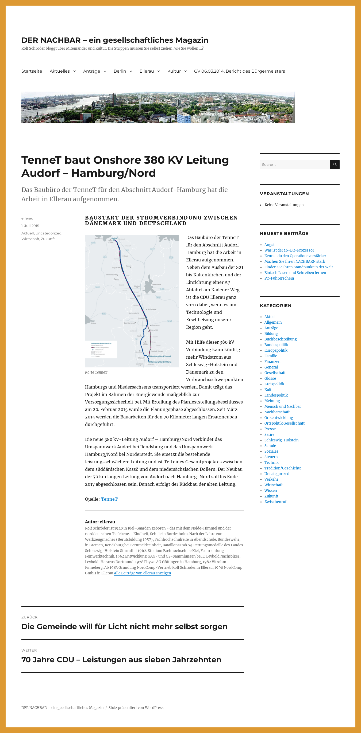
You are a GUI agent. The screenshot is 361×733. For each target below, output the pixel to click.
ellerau (27, 218)
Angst (269, 244)
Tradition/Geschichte (282, 468)
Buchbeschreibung (280, 339)
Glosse (270, 378)
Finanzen (272, 361)
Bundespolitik (276, 345)
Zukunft (48, 239)
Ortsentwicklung (278, 418)
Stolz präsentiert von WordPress (136, 707)
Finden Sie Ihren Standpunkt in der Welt (298, 267)
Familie (270, 356)
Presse (270, 429)
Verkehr (271, 479)
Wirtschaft (30, 239)
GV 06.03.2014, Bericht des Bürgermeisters (239, 71)
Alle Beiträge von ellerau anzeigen (142, 573)
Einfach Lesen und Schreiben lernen (295, 273)
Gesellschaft (275, 373)
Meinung (272, 401)
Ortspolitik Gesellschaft (284, 423)
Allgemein (273, 322)
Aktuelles (60, 71)
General (271, 367)
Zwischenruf (275, 502)
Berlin (120, 71)
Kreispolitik (274, 384)
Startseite (31, 71)
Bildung (271, 333)
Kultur (174, 71)
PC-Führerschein (279, 278)
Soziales (271, 451)
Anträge (91, 71)
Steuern (271, 457)
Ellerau (147, 71)
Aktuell (27, 233)
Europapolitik (275, 350)
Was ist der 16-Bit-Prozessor (289, 250)
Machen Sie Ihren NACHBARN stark (294, 261)
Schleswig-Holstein (281, 440)
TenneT (109, 499)
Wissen (270, 490)
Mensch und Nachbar (282, 406)
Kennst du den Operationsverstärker (295, 256)
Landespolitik (276, 395)
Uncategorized (49, 233)
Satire (269, 434)
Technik (271, 462)
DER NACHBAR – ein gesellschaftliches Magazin (114, 40)
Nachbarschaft (277, 412)
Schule (270, 446)
